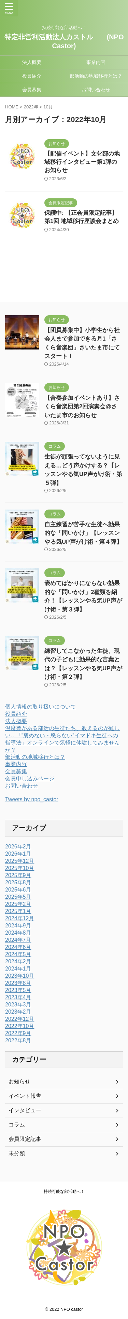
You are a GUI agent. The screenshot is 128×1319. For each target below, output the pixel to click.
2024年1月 (18, 969)
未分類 (17, 1153)
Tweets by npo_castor (31, 799)
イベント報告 (25, 1096)
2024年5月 (18, 954)
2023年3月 (18, 1004)
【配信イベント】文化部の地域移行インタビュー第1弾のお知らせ (82, 161)
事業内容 (95, 62)
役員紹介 (31, 76)
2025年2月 (18, 904)
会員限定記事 (25, 1139)
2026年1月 (18, 854)
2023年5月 (18, 990)
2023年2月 (18, 1012)
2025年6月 (18, 890)
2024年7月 (18, 940)
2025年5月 (18, 897)
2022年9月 (18, 1033)
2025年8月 (18, 882)
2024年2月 (18, 961)
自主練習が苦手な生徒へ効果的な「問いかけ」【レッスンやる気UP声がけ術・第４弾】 (83, 533)
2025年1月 (18, 911)
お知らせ (19, 1081)
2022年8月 (18, 1040)
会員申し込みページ (29, 778)
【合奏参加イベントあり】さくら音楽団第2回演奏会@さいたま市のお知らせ (82, 407)
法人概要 (31, 62)
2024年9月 (18, 925)
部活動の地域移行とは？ (96, 76)
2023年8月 (18, 983)
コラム (17, 1124)
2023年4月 (18, 997)
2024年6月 (18, 947)
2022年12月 (19, 1019)
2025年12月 (19, 861)
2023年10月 (19, 976)
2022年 (31, 106)
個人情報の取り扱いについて (40, 707)
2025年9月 (18, 875)
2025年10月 (19, 868)
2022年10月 (19, 1026)
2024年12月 (19, 918)
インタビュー (25, 1110)
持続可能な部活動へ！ (64, 1191)
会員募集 (31, 89)
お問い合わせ (96, 89)
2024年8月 (18, 933)
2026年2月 (18, 846)
